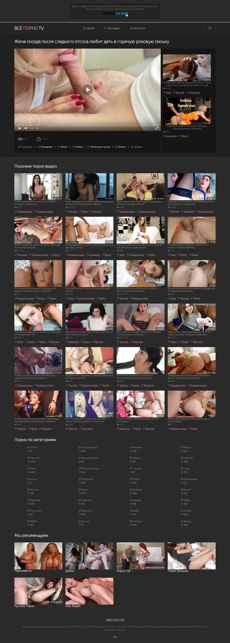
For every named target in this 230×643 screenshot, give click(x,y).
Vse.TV (115, 620)
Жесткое (53, 342)
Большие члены (43, 211)
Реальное (45, 429)
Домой (89, 28)
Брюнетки (72, 342)
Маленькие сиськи (98, 147)
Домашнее (193, 92)
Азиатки (122, 385)
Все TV (29, 28)
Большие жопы (23, 211)
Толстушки (86, 429)
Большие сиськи (146, 211)
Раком (77, 147)
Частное (178, 92)
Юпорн (120, 147)
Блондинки (44, 147)
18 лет (18, 342)
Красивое (187, 211)
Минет (62, 147)
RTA (115, 636)
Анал (167, 92)
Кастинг (95, 211)
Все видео (112, 28)
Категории (137, 28)
